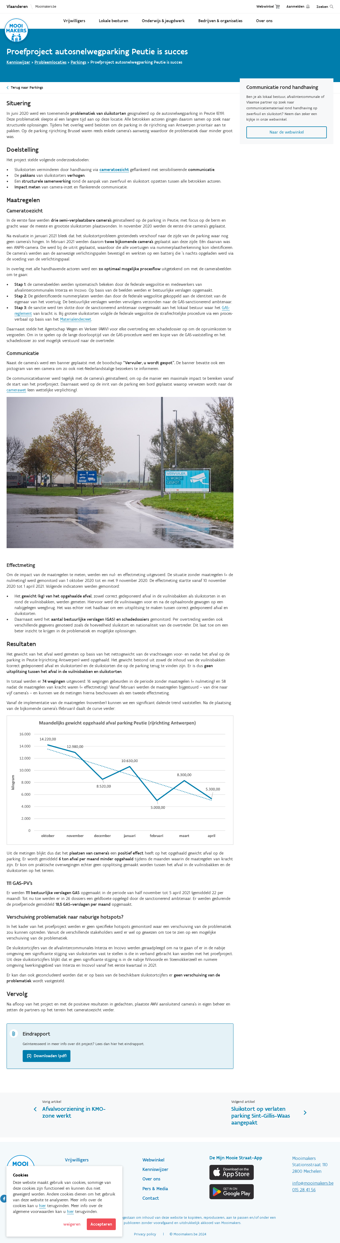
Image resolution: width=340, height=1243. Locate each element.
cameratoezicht (114, 169)
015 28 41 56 (304, 1190)
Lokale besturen (113, 20)
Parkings (78, 62)
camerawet (16, 389)
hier (42, 1205)
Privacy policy (145, 1234)
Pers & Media (155, 1189)
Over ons (264, 20)
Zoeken (322, 6)
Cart (277, 6)
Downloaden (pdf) (50, 1055)
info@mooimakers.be (312, 1183)
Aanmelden (295, 6)
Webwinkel (265, 6)
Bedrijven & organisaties (220, 20)
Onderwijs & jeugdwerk (163, 20)
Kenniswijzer (18, 62)
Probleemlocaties (50, 62)
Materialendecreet (75, 319)
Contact (150, 1198)
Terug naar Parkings (27, 87)
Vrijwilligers (74, 20)
